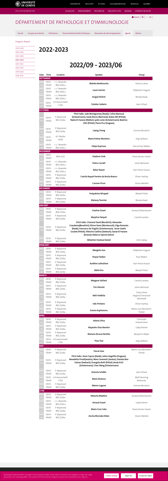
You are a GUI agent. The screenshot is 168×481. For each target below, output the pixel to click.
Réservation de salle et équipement (107, 33)
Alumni (146, 4)
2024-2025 (19, 52)
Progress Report (22, 41)
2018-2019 (19, 75)
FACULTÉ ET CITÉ (114, 11)
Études (101, 4)
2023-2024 (19, 56)
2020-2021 (19, 68)
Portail (135, 17)
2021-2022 (19, 64)
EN (150, 17)
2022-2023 (19, 60)
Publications (53, 33)
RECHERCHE (99, 11)
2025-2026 (19, 48)
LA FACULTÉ (69, 11)
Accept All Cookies (145, 476)
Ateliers (138, 33)
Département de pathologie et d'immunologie (72, 22)
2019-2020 (19, 72)
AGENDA (128, 11)
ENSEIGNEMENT (84, 11)
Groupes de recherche (36, 33)
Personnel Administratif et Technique (76, 33)
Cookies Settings (111, 476)
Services (135, 4)
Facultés (89, 4)
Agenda (128, 33)
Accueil (20, 33)
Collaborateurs (118, 4)
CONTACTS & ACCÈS (143, 11)
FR (147, 17)
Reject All (128, 476)
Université (75, 4)
